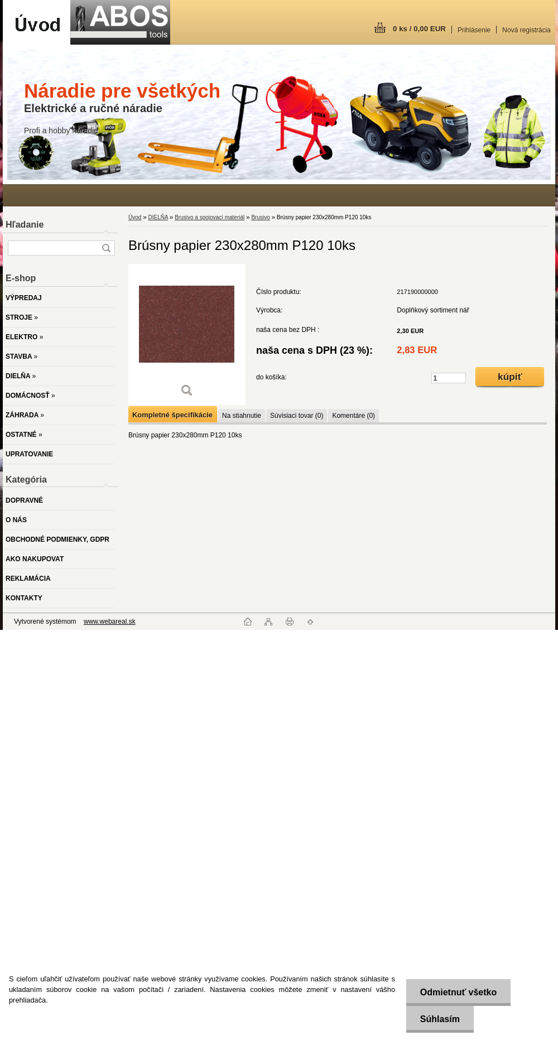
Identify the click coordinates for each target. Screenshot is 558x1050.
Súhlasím (439, 1019)
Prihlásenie (474, 30)
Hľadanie (25, 224)
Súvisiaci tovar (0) (296, 416)
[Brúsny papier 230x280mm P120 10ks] (187, 334)
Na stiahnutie (241, 416)
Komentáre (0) (353, 416)
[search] (106, 248)
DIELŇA (158, 217)
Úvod (134, 217)
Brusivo (260, 217)
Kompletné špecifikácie (172, 415)
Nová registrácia (526, 30)
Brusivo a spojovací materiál (209, 217)
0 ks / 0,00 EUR (419, 29)
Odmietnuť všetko (458, 992)
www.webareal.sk (110, 621)
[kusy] (448, 378)
